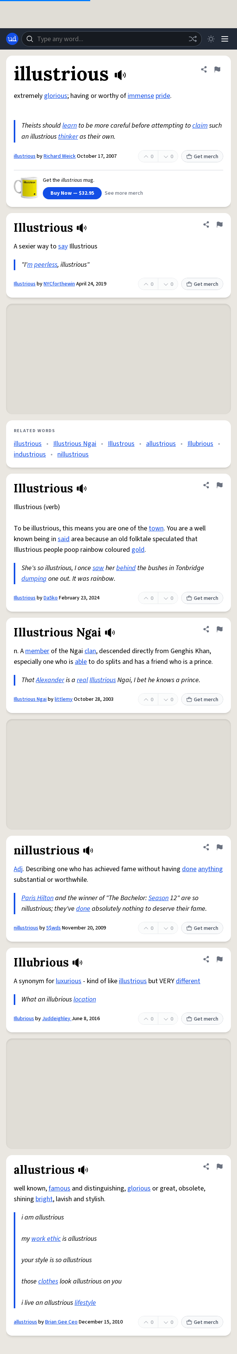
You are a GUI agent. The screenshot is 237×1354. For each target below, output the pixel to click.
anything (210, 869)
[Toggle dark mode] (211, 39)
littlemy (64, 699)
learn (69, 125)
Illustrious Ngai (74, 444)
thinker (68, 136)
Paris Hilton (37, 898)
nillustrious (73, 454)
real (82, 680)
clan (90, 651)
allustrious (161, 444)
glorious (55, 96)
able (81, 662)
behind (126, 568)
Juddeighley (56, 1018)
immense (141, 96)
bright (44, 1199)
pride (163, 96)
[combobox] (111, 38)
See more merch (124, 193)
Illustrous (121, 444)
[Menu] (225, 39)
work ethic (46, 1238)
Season (158, 898)
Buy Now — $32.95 (72, 193)
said (64, 539)
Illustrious (25, 284)
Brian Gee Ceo (61, 1322)
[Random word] (192, 38)
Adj (18, 869)
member (37, 651)
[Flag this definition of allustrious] (219, 1166)
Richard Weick (60, 156)
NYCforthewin (59, 284)
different (188, 981)
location (84, 999)
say (63, 246)
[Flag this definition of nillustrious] (219, 847)
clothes (48, 1281)
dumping (34, 578)
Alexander (50, 680)
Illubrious (200, 444)
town (156, 528)
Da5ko (51, 598)
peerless (45, 264)
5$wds (53, 928)
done (189, 869)
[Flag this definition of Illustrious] (219, 224)
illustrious (25, 156)
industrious (30, 454)
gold (137, 549)
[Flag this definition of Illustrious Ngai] (219, 629)
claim (200, 125)
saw (98, 568)
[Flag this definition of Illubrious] (219, 959)
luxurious (68, 981)
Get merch (202, 156)
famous (59, 1188)
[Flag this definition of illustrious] (217, 69)
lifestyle (85, 1303)
